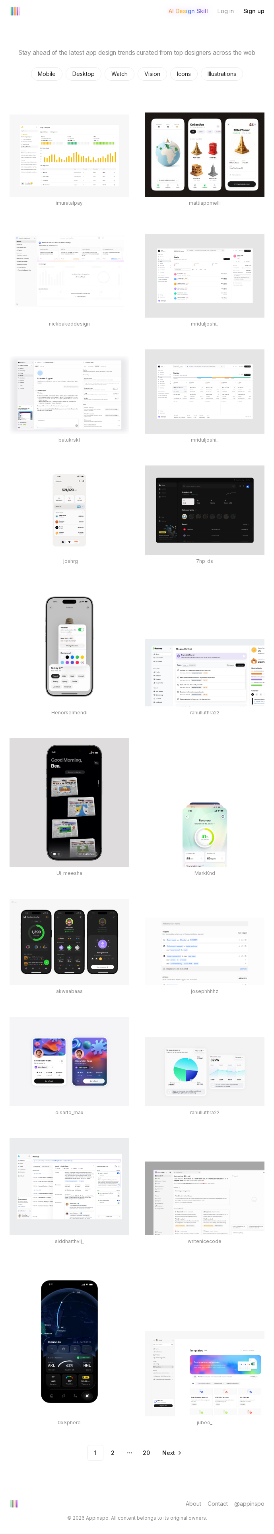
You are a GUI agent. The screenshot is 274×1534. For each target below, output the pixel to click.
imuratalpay (69, 203)
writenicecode (205, 1241)
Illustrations (222, 73)
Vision (152, 73)
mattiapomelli (205, 203)
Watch (119, 73)
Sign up (253, 11)
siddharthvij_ (69, 1241)
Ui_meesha (69, 873)
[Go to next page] (171, 1453)
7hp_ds (204, 561)
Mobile (47, 73)
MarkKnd (204, 873)
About (193, 1503)
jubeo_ (204, 1422)
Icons (184, 73)
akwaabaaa (69, 991)
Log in (226, 11)
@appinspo (249, 1503)
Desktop (83, 73)
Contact (218, 1503)
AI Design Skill (188, 11)
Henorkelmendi (69, 713)
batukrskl (69, 440)
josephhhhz (204, 991)
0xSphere (69, 1422)
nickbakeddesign (69, 324)
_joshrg (69, 561)
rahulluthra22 (205, 713)
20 (146, 1452)
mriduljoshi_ (204, 324)
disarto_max (69, 1112)
